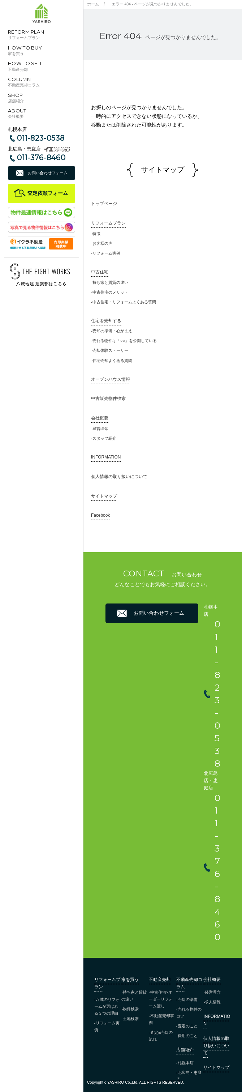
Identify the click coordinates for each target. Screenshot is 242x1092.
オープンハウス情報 (110, 379)
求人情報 (213, 1002)
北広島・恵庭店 (189, 1076)
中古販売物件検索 (108, 398)
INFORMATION (106, 457)
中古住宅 (99, 271)
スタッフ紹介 (104, 438)
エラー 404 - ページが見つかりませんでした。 (153, 4)
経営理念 (100, 428)
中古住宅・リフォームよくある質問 (124, 302)
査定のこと (188, 1026)
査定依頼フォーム (47, 193)
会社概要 (99, 418)
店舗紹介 (185, 1049)
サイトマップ (104, 496)
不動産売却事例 (161, 1019)
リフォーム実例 (106, 253)
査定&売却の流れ (161, 1035)
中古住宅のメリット (110, 292)
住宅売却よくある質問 (112, 360)
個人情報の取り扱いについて (119, 476)
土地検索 (131, 1018)
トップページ (104, 203)
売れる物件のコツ (189, 1012)
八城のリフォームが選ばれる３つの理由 (107, 1006)
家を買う (130, 979)
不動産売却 (159, 979)
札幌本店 (186, 1063)
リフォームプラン (108, 223)
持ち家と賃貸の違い (110, 282)
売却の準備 (188, 999)
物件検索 (131, 1009)
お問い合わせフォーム (48, 173)
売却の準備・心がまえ (112, 331)
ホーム (93, 4)
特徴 (96, 233)
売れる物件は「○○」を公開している (124, 340)
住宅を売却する (106, 320)
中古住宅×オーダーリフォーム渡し (161, 999)
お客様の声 (102, 243)
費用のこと (188, 1035)
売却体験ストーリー (110, 350)
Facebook (100, 515)
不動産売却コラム (189, 983)
